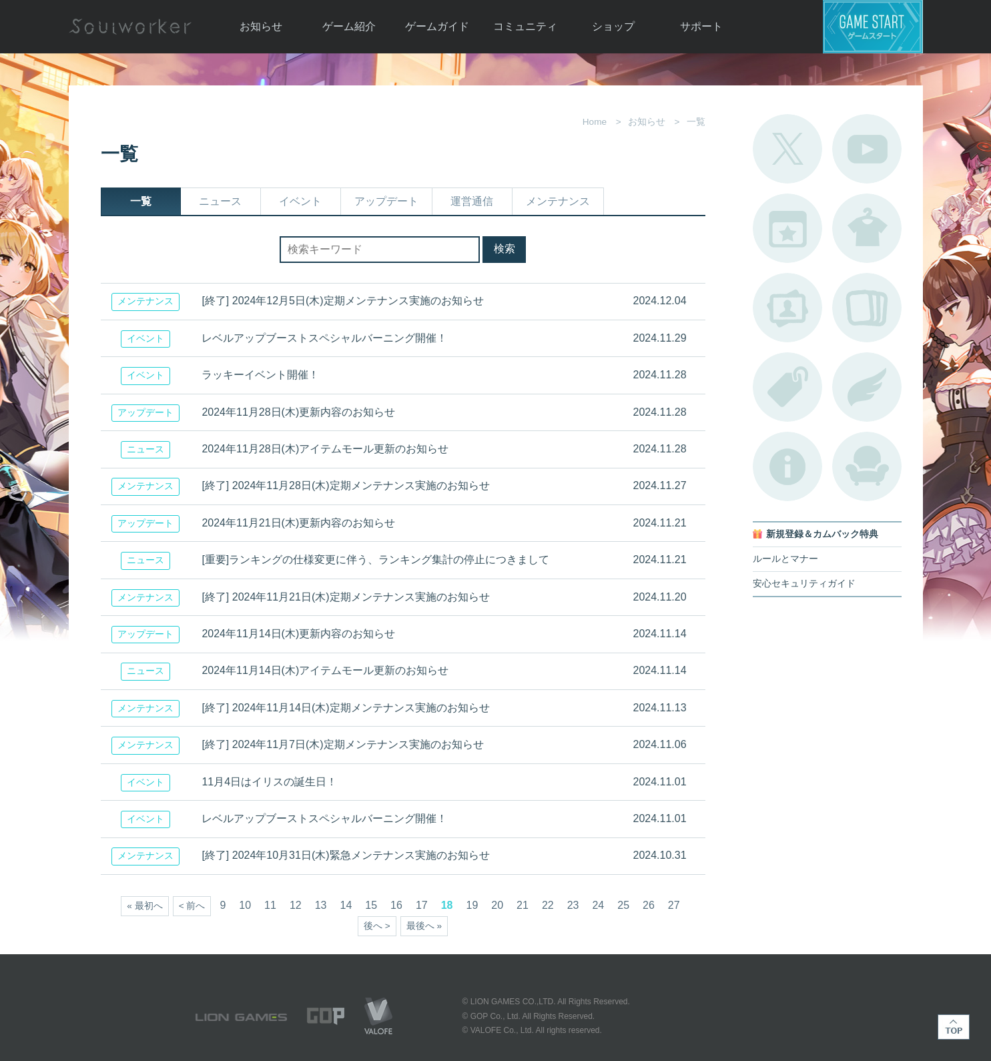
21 (523, 905)
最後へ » (424, 926)
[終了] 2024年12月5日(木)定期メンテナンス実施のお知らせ (342, 300)
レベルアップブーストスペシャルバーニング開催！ (324, 338)
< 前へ (192, 906)
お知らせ (261, 26)
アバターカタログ (867, 228)
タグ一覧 (787, 387)
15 (371, 905)
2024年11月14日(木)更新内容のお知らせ (298, 633)
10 (245, 905)
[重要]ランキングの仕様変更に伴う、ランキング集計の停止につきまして (375, 559)
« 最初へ (144, 906)
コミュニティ (525, 26)
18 (447, 905)
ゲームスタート (873, 26)
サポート (701, 26)
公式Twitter (787, 149)
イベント (300, 201)
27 (674, 905)
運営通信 (471, 201)
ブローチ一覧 (867, 387)
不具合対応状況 (787, 466)
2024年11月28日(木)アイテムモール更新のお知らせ (325, 448)
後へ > (377, 926)
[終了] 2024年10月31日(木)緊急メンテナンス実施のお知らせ (345, 855)
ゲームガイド (437, 26)
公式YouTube (867, 149)
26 (649, 905)
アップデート (386, 201)
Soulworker (130, 26)
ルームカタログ (867, 466)
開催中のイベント (787, 228)
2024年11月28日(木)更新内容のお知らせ (298, 412)
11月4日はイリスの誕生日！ (269, 781)
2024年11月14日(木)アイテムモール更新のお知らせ (325, 670)
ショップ (613, 26)
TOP (954, 1027)
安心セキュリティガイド (804, 584)
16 (396, 905)
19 (472, 905)
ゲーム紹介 (349, 26)
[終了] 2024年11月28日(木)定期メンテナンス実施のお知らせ (345, 485)
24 (598, 905)
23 (573, 905)
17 (422, 905)
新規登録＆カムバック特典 (822, 534)
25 (623, 905)
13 (321, 905)
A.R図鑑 (867, 307)
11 (270, 905)
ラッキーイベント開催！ (260, 374)
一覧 (140, 201)
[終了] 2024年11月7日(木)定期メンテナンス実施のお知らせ (342, 744)
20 (497, 905)
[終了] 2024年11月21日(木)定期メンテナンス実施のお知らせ (345, 597)
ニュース (220, 201)
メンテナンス (558, 201)
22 (548, 905)
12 (296, 905)
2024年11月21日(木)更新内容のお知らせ (298, 522)
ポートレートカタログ (787, 307)
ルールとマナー (785, 559)
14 (346, 905)
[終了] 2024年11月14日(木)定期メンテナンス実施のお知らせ (345, 707)
